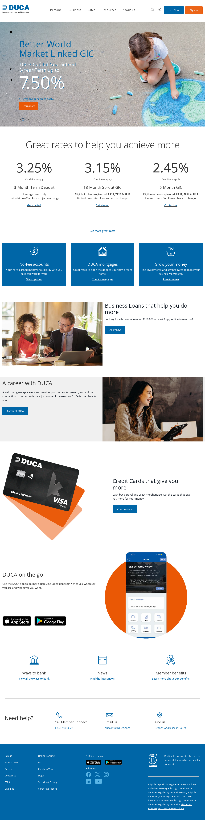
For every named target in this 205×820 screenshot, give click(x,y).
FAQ (40, 762)
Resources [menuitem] (109, 10)
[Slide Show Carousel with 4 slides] (102, 74)
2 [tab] (23, 119)
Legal (41, 775)
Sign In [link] (194, 10)
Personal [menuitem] (56, 10)
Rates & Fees (11, 762)
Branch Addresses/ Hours (170, 728)
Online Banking (46, 755)
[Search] (152, 10)
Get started (34, 205)
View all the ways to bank (34, 678)
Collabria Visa (45, 769)
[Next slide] (11, 69)
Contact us (170, 205)
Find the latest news (102, 678)
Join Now (174, 10)
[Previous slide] (11, 80)
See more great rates (102, 231)
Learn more (39, 105)
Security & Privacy (47, 782)
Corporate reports (47, 788)
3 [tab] (26, 119)
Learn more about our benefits (171, 678)
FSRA (7, 782)
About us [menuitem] (129, 10)
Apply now (115, 329)
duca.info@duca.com (117, 728)
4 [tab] (29, 119)
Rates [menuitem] (91, 10)
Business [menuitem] (75, 10)
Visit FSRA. (186, 804)
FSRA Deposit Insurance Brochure (166, 808)
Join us (8, 755)
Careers (9, 769)
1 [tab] (20, 119)
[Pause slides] (11, 32)
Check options (124, 509)
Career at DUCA (15, 410)
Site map (9, 788)
